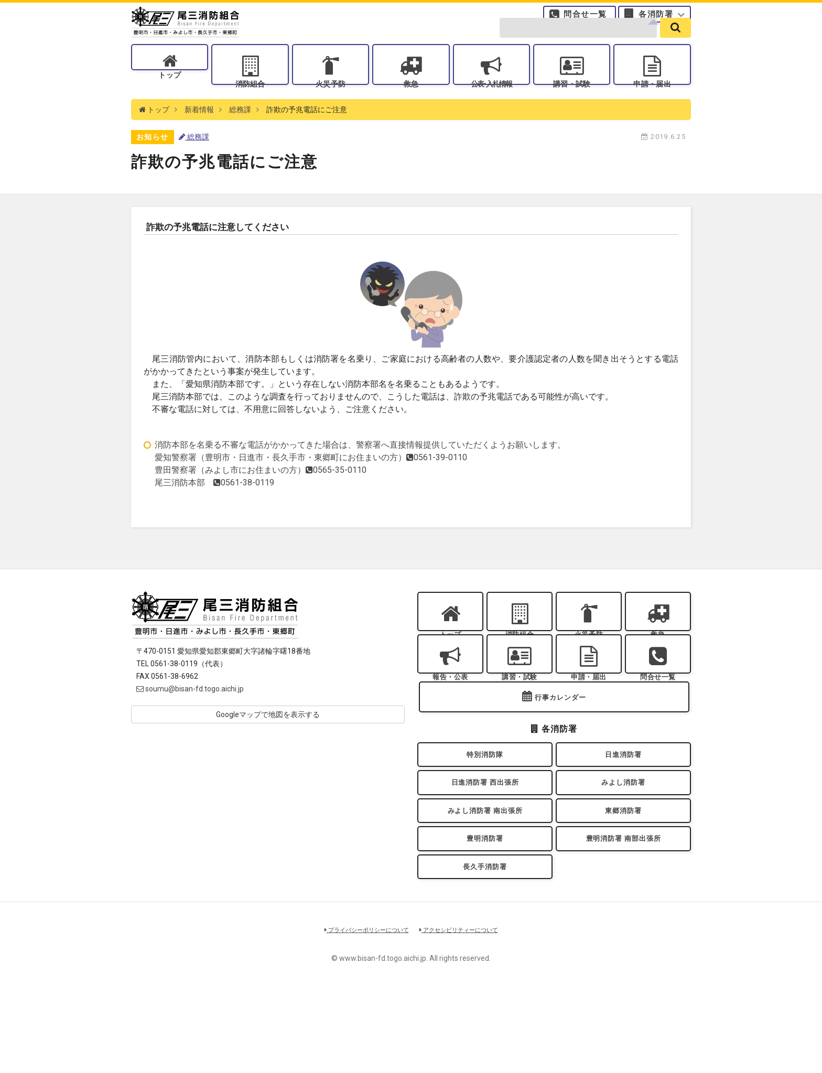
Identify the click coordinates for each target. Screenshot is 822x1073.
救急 (411, 100)
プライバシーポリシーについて (359, 1012)
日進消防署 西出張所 (484, 844)
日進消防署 (623, 811)
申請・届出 (652, 100)
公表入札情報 (491, 100)
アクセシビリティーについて (466, 1012)
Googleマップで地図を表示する (268, 741)
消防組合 (250, 100)
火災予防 (330, 100)
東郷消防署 (623, 878)
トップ (169, 100)
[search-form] (578, 43)
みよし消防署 (624, 844)
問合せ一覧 (585, 18)
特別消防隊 (484, 811)
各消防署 (656, 18)
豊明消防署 (484, 912)
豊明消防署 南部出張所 (623, 912)
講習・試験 (572, 100)
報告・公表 (450, 717)
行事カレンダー (560, 750)
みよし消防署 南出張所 (485, 878)
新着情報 (199, 136)
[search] (675, 43)
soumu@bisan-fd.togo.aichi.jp (190, 715)
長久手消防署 (485, 946)
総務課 (240, 136)
